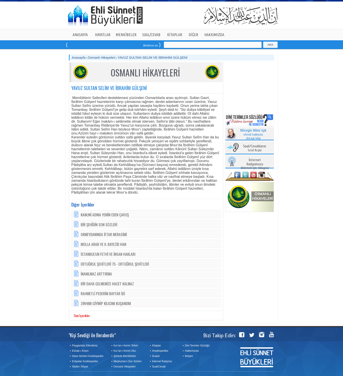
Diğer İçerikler (82, 204)
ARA (270, 44)
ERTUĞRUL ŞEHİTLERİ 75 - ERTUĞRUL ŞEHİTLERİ (115, 264)
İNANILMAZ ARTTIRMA (96, 274)
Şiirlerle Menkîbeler (125, 356)
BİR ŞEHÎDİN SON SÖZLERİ (99, 224)
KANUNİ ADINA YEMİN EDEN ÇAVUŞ (105, 214)
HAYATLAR (102, 34)
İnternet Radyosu (162, 361)
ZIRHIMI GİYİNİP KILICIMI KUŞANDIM (106, 303)
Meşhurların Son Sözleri (128, 361)
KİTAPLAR (174, 34)
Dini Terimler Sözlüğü (197, 345)
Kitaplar (156, 345)
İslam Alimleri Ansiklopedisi (87, 356)
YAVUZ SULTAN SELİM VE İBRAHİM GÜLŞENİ (152, 57)
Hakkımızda (192, 350)
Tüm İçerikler (82, 315)
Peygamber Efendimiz (85, 345)
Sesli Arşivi (254, 148)
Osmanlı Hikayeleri (101, 57)
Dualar (156, 356)
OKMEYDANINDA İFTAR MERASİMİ (104, 234)
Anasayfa (79, 57)
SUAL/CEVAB (151, 34)
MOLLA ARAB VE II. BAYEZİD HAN (103, 244)
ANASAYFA (80, 34)
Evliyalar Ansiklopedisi (85, 361)
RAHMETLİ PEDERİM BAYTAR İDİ (103, 293)
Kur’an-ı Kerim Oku (125, 350)
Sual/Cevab (159, 366)
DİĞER (193, 34)
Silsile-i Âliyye (80, 366)
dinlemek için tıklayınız (255, 164)
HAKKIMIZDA (214, 34)
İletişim (189, 356)
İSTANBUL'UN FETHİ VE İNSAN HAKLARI (108, 254)
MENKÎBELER (126, 34)
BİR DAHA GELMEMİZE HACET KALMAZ (107, 283)
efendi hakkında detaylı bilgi (253, 134)
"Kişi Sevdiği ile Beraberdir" (92, 335)
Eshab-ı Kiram (80, 350)
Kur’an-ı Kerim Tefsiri (126, 345)
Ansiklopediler (160, 350)
